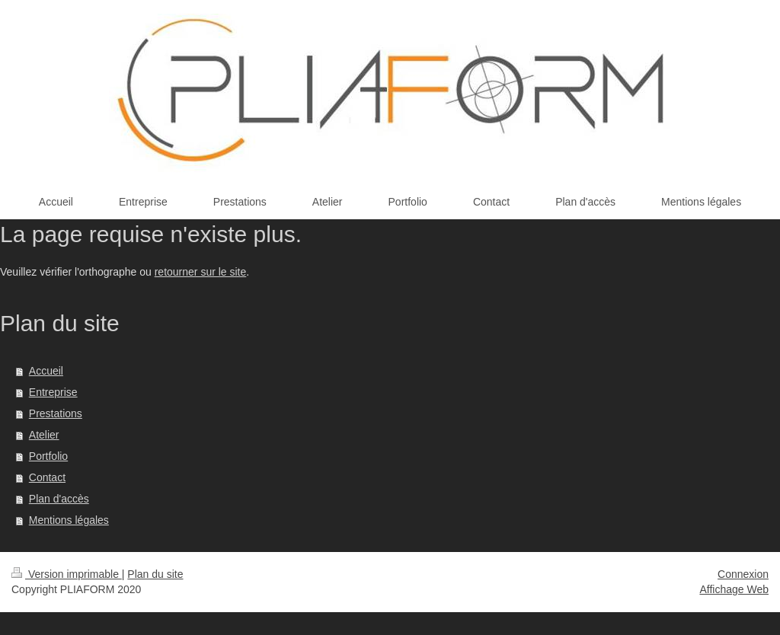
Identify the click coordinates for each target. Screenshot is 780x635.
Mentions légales (69, 520)
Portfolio (48, 456)
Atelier (44, 435)
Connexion (743, 574)
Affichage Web (734, 589)
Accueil (46, 371)
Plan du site (155, 574)
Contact (47, 477)
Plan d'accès (59, 499)
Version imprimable (66, 574)
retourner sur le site (201, 272)
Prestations (55, 413)
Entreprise (53, 392)
